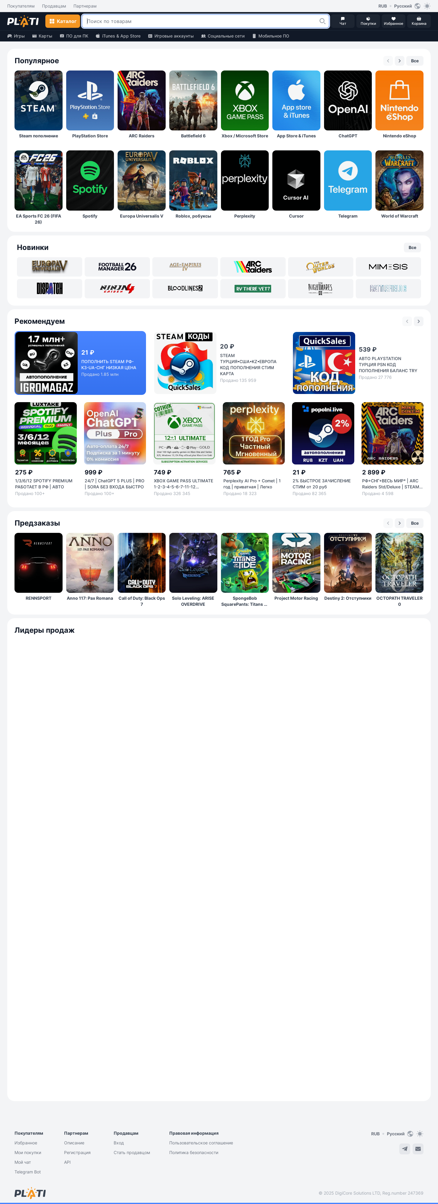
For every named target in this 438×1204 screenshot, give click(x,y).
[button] (322, 21)
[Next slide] (399, 61)
